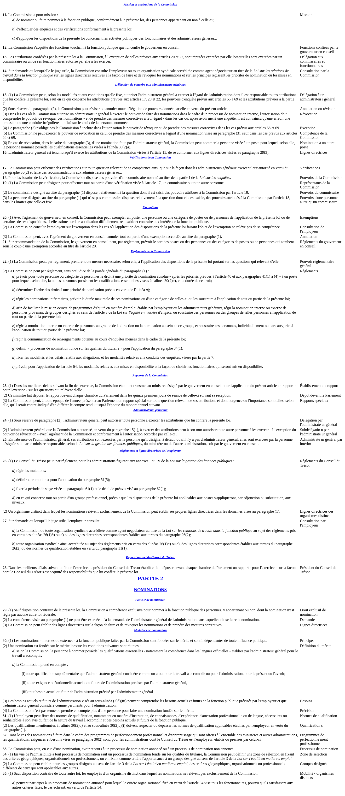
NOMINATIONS (150, 589)
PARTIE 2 (150, 578)
